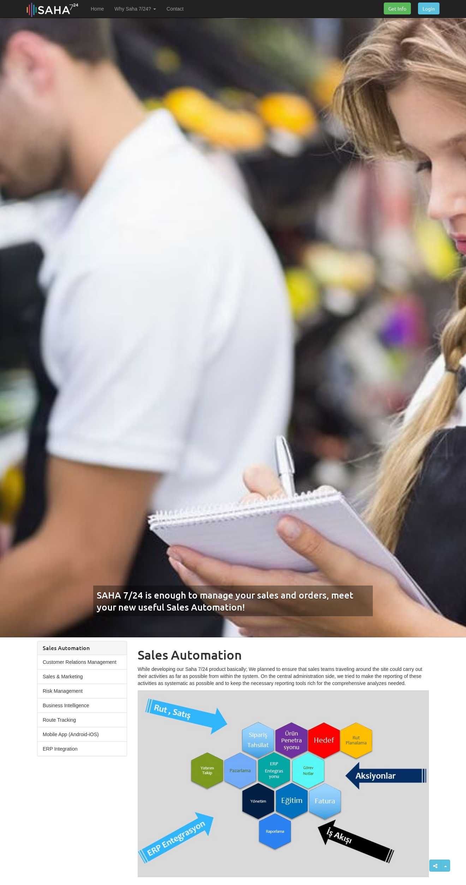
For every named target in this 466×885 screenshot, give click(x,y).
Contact (175, 9)
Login (429, 8)
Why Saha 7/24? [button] (135, 9)
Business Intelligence (66, 705)
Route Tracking (59, 720)
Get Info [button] (397, 8)
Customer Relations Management (79, 662)
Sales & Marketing (63, 676)
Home (97, 9)
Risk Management (63, 691)
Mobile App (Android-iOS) (71, 734)
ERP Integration (60, 749)
